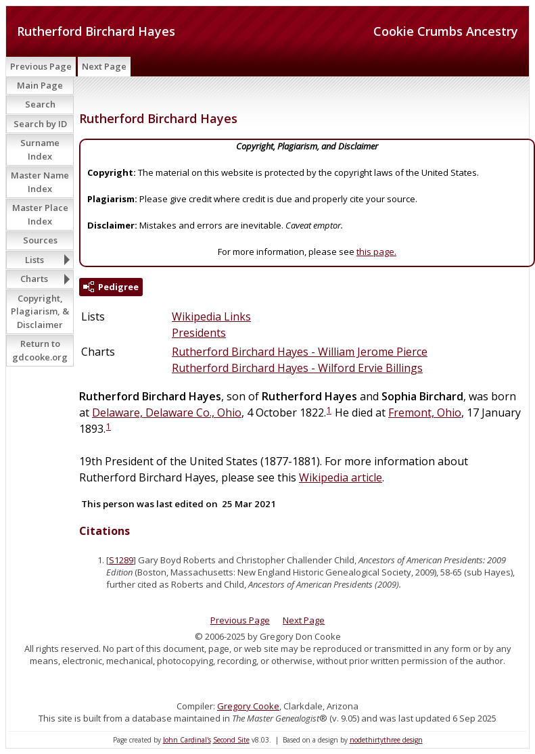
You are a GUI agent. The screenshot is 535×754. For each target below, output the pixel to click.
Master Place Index (40, 214)
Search (40, 104)
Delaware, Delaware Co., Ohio (166, 412)
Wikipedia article (340, 477)
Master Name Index (40, 182)
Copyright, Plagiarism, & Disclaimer (40, 311)
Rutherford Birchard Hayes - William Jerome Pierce (299, 351)
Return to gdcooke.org (40, 350)
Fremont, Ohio (424, 412)
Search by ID (40, 124)
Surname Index (40, 149)
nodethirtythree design (386, 740)
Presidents (199, 332)
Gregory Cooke (248, 706)
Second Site (231, 740)
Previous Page (41, 66)
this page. (376, 251)
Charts (34, 279)
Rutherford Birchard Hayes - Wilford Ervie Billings (297, 367)
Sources (40, 240)
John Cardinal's (187, 740)
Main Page (40, 85)
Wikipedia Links (211, 316)
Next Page (104, 66)
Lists (34, 260)
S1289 (121, 560)
